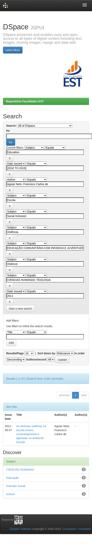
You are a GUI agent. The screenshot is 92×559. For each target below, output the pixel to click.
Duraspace (69, 528)
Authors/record (36, 359)
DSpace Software (20, 528)
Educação (12, 477)
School (10, 494)
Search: (11, 125)
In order (79, 353)
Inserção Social (15, 486)
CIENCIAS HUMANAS (20, 469)
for (8, 130)
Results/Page (15, 353)
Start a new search (20, 308)
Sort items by (46, 353)
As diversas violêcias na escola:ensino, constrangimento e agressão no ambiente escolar (31, 434)
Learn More (13, 50)
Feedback (85, 528)
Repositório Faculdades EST (25, 101)
